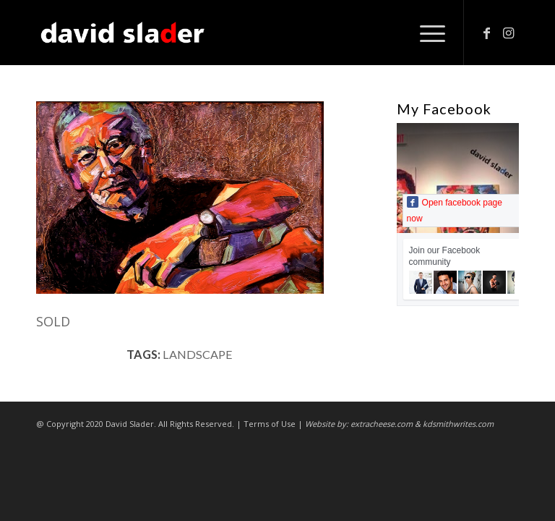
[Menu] (425, 32)
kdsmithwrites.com (458, 423)
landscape (198, 354)
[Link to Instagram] (508, 32)
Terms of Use (270, 423)
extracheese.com (381, 423)
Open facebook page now (454, 210)
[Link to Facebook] (486, 32)
